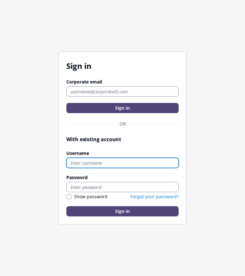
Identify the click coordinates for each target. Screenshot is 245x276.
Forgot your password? (154, 196)
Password (77, 177)
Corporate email (84, 82)
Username (77, 153)
